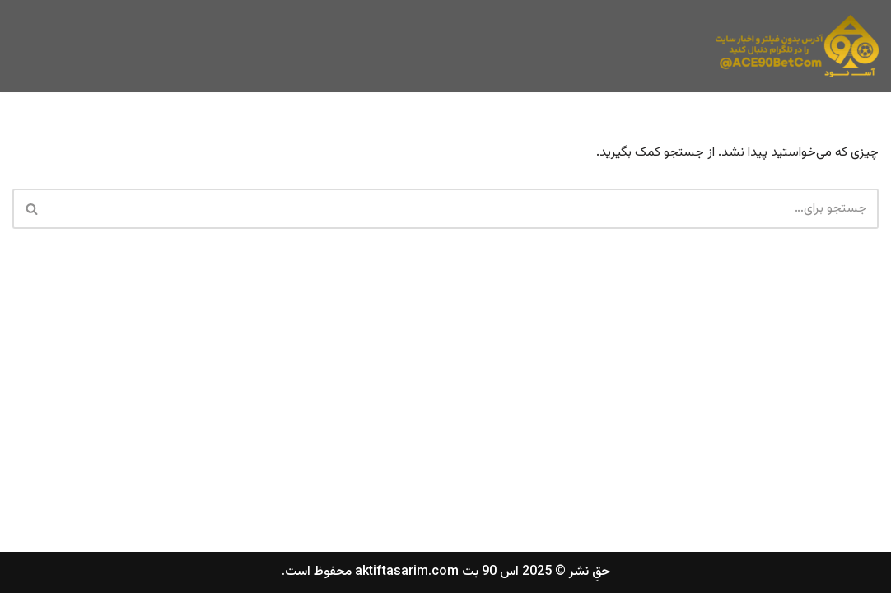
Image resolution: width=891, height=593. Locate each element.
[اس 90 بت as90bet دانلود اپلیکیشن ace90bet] (796, 46)
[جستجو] (464, 209)
